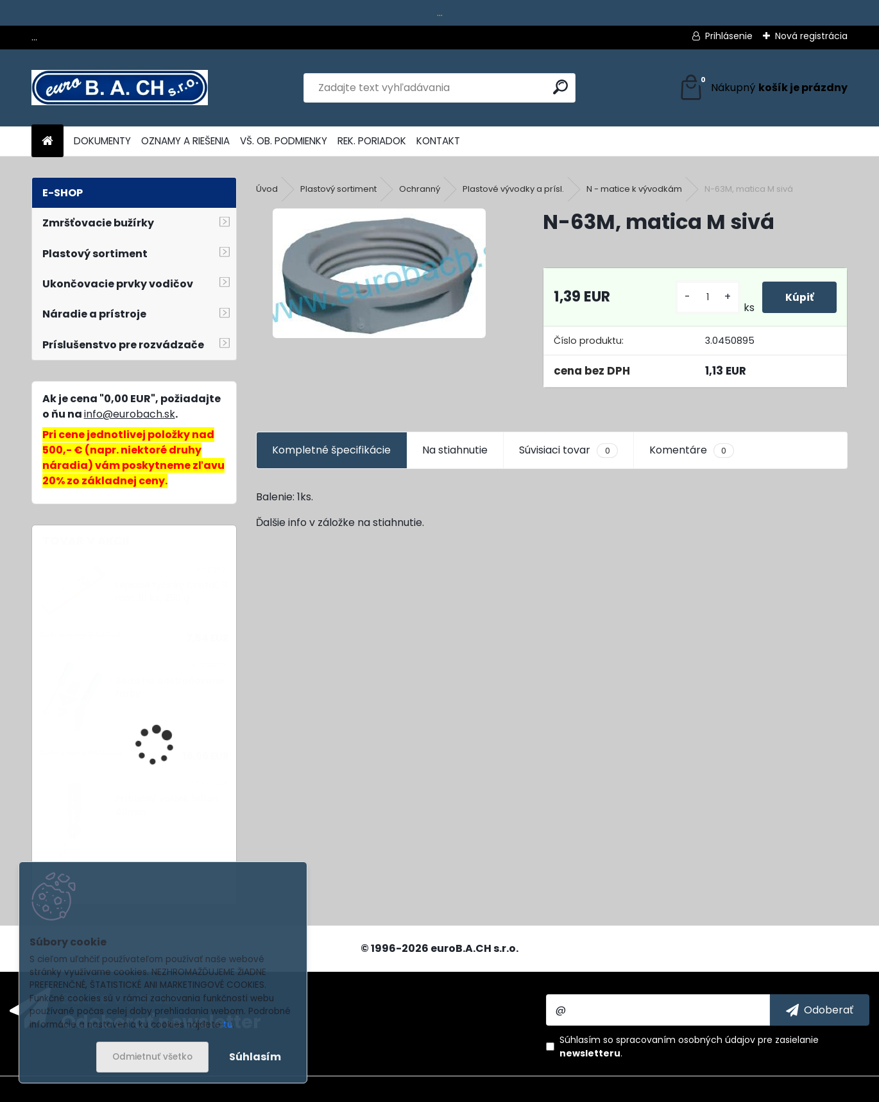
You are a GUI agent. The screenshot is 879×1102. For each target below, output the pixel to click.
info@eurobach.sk (129, 414)
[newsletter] (820, 1009)
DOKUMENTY (102, 141)
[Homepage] (47, 141)
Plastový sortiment (338, 189)
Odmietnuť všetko (152, 1057)
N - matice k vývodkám (634, 189)
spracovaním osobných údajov (685, 1039)
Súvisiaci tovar (568, 450)
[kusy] (705, 297)
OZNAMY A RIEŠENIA (185, 141)
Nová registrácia (811, 36)
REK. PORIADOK (371, 141)
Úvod (267, 189)
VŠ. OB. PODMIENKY (283, 141)
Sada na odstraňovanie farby (170, 687)
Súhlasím (255, 1056)
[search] (560, 87)
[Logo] (119, 88)
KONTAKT (438, 141)
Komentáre (691, 450)
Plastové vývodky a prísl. (513, 189)
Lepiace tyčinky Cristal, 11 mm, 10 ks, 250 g (171, 591)
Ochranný (419, 189)
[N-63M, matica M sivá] (379, 273)
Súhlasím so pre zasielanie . (689, 1046)
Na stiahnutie (455, 450)
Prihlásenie (729, 36)
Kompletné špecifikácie (331, 450)
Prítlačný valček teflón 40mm (166, 805)
